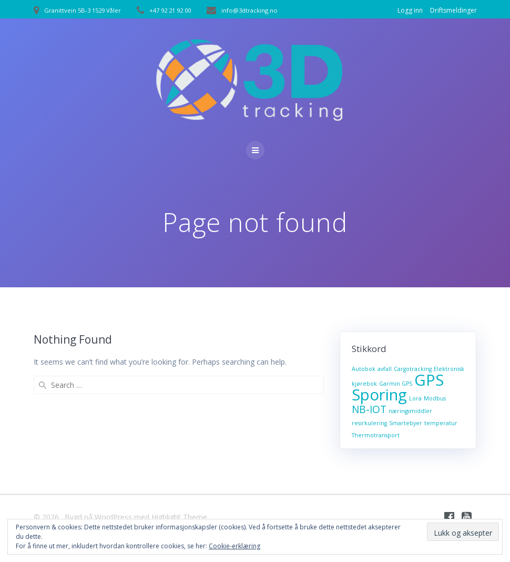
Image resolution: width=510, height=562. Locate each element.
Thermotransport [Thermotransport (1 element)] (376, 435)
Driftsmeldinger (453, 10)
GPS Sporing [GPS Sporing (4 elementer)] (398, 387)
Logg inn (410, 10)
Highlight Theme (179, 517)
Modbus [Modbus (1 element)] (435, 398)
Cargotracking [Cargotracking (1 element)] (413, 369)
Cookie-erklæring (234, 545)
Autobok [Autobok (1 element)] (363, 369)
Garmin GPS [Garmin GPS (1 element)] (395, 383)
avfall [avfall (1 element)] (385, 369)
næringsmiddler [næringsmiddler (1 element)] (410, 411)
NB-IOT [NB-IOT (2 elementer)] (369, 409)
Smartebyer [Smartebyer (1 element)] (405, 423)
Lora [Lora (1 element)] (415, 398)
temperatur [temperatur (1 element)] (440, 423)
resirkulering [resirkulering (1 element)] (369, 423)
